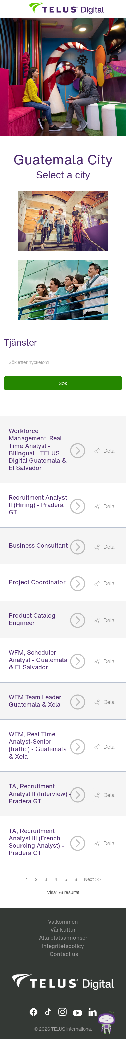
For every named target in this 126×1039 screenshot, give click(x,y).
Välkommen (63, 922)
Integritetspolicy (63, 946)
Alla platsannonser (63, 938)
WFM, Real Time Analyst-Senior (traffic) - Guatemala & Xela (38, 745)
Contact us (64, 954)
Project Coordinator (37, 582)
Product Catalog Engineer (32, 619)
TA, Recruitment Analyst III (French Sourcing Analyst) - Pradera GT (36, 841)
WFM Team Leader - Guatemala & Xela (37, 701)
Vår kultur (63, 930)
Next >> (92, 879)
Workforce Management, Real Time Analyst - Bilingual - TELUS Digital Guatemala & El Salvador (38, 449)
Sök (63, 383)
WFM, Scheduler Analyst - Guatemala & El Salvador (38, 659)
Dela (108, 451)
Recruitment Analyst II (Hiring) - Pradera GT (38, 504)
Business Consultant (38, 545)
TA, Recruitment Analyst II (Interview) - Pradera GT (40, 793)
